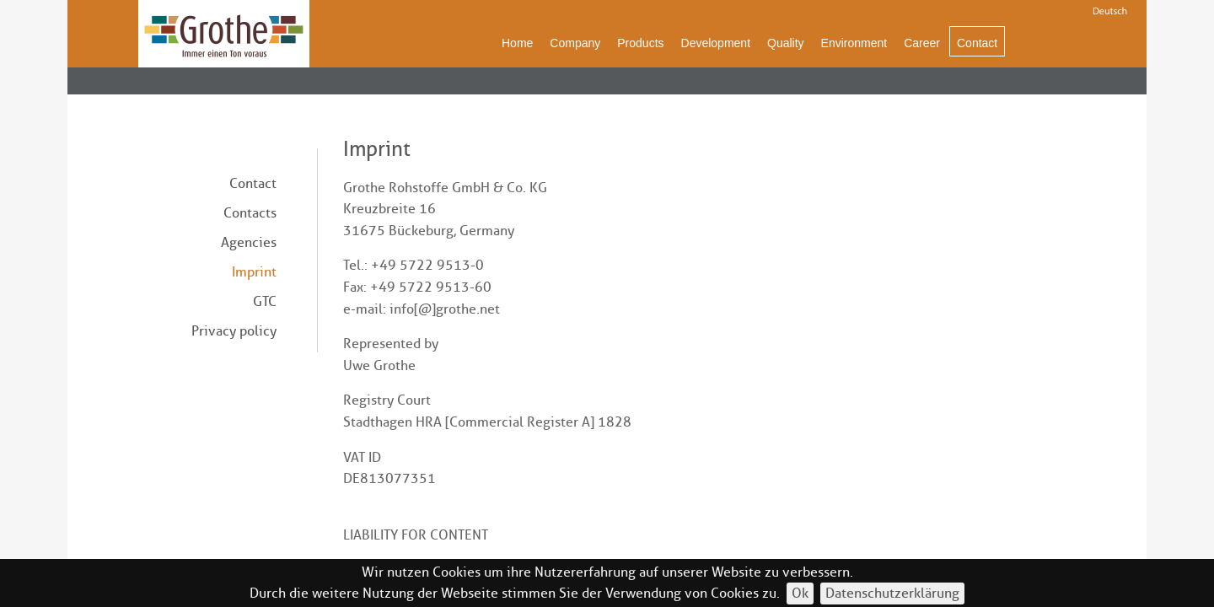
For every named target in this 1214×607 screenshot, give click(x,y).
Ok (800, 593)
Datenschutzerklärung (892, 593)
